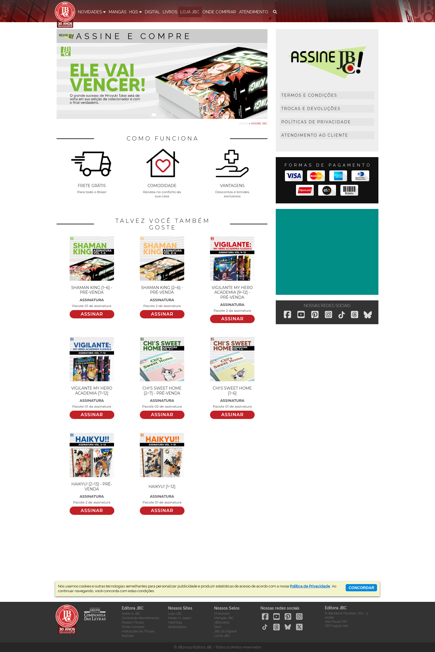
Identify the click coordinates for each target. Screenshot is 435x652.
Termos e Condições (309, 95)
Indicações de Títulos (138, 631)
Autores (128, 636)
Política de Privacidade (310, 586)
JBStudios (221, 622)
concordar (361, 587)
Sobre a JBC (131, 613)
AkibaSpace (177, 627)
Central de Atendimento (140, 618)
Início (243, 123)
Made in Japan (179, 618)
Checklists (222, 613)
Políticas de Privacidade (316, 121)
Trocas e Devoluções (310, 108)
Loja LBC (175, 613)
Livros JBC (222, 636)
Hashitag (175, 622)
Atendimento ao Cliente (314, 135)
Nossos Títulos (133, 622)
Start (217, 627)
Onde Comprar (133, 627)
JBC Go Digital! (225, 631)
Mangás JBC (224, 618)
